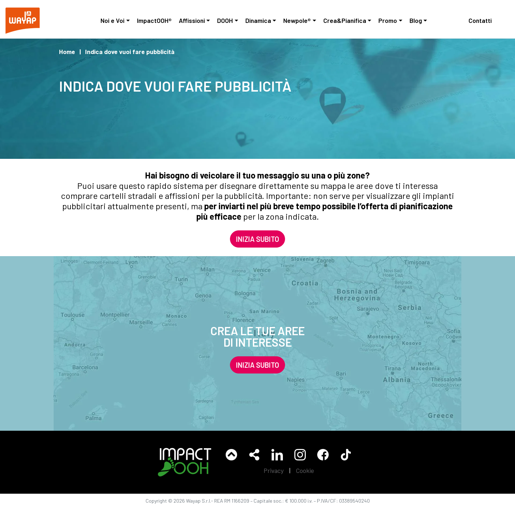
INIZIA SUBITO (257, 239)
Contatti (480, 20)
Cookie (305, 470)
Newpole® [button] (297, 20)
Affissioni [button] (192, 20)
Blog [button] (415, 20)
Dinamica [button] (258, 20)
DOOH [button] (225, 20)
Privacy (274, 470)
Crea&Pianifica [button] (344, 20)
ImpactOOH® (154, 20)
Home (67, 51)
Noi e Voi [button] (112, 20)
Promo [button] (387, 20)
